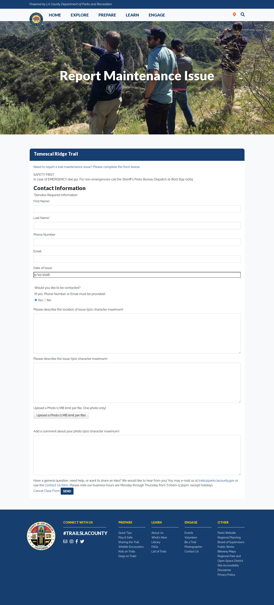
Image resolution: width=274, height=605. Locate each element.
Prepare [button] (107, 14)
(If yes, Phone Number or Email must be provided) (70, 294)
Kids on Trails (126, 551)
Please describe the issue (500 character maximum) (70, 359)
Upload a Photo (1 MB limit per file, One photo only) (70, 408)
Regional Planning (229, 537)
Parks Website (227, 532)
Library (155, 542)
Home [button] (55, 14)
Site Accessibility (228, 565)
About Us (157, 532)
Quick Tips (125, 532)
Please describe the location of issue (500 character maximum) (78, 309)
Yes (40, 300)
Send (67, 491)
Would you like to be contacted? (58, 288)
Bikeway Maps (227, 551)
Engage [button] (157, 14)
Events (189, 532)
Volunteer (191, 537)
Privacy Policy (226, 574)
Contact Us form (56, 485)
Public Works (226, 546)
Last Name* (42, 218)
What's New (159, 537)
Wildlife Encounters (131, 546)
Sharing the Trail (128, 542)
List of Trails (158, 551)
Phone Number (44, 234)
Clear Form (52, 491)
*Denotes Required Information (56, 195)
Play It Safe (125, 537)
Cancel (38, 491)
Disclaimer (224, 570)
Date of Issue (43, 268)
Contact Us (192, 551)
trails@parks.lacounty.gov (216, 480)
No (49, 300)
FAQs (154, 546)
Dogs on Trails (127, 556)
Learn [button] (132, 14)
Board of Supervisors (231, 542)
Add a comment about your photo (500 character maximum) (76, 431)
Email (37, 251)
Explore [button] (80, 14)
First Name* (42, 201)
